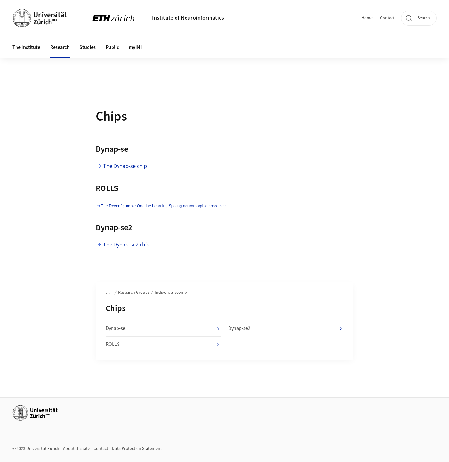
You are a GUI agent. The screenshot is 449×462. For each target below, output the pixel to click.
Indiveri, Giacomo (171, 292)
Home (367, 18)
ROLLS (163, 345)
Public (112, 47)
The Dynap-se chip (125, 166)
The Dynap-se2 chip (126, 245)
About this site (76, 448)
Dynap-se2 (285, 329)
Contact (387, 18)
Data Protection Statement (137, 448)
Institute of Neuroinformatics (188, 18)
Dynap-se (163, 329)
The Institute (26, 47)
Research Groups (134, 292)
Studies (88, 47)
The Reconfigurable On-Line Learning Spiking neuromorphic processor (163, 205)
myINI (135, 47)
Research (60, 47)
